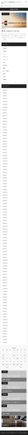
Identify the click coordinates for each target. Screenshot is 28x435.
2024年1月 (5, 155)
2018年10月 (5, 325)
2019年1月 (5, 316)
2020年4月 (5, 282)
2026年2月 (5, 95)
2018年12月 (5, 319)
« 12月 (7, 367)
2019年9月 (5, 294)
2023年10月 (5, 163)
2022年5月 (5, 212)
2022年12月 (5, 192)
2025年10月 (5, 107)
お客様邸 (4, 51)
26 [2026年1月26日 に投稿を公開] (3, 364)
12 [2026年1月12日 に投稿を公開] (3, 358)
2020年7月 (5, 274)
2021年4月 (5, 248)
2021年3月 (5, 251)
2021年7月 (5, 240)
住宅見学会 (5, 65)
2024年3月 (5, 149)
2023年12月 (5, 158)
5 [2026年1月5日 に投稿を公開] (3, 355)
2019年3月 (5, 311)
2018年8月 (5, 331)
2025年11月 (5, 104)
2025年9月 (5, 110)
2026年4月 (5, 90)
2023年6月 (5, 175)
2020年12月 (5, 260)
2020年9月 (5, 268)
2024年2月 (5, 152)
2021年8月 (5, 237)
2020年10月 (5, 265)
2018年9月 (5, 328)
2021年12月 (5, 226)
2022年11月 (5, 195)
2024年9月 (5, 132)
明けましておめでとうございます (10, 31)
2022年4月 (5, 214)
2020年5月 (5, 280)
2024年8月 (5, 135)
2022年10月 (5, 197)
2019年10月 (5, 291)
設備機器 (4, 79)
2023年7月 (5, 172)
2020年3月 (5, 285)
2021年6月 (5, 243)
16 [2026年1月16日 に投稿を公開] (17, 358)
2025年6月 (5, 118)
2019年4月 (5, 308)
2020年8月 (5, 271)
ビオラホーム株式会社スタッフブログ (13, 432)
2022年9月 (5, 200)
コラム (4, 54)
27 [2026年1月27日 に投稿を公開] (6, 364)
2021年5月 (5, 246)
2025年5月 (5, 121)
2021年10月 (5, 231)
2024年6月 (5, 141)
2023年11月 (5, 161)
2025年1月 (5, 127)
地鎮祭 (4, 68)
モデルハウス (5, 59)
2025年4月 (5, 124)
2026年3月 (5, 93)
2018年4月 (5, 342)
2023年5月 (5, 178)
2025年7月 (5, 115)
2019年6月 (5, 302)
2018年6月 (5, 336)
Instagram (5, 48)
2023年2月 (5, 186)
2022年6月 (5, 209)
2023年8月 (5, 169)
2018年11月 (5, 322)
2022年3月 (5, 217)
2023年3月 (5, 183)
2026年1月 (5, 98)
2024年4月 (5, 146)
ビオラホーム (5, 13)
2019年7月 (5, 299)
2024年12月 (5, 129)
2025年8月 (5, 112)
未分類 (4, 76)
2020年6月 (5, 277)
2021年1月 (5, 257)
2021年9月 (5, 234)
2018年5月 (5, 339)
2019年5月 (5, 305)
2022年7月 (5, 206)
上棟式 (4, 62)
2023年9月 (5, 166)
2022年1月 (5, 223)
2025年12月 (5, 101)
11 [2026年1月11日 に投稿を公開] (24, 355)
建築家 (4, 73)
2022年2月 (5, 220)
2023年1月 (5, 189)
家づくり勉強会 (6, 71)
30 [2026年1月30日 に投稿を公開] (17, 364)
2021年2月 (5, 254)
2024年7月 (5, 138)
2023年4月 (5, 180)
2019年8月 (5, 297)
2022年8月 (5, 203)
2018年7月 (5, 333)
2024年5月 (5, 144)
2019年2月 (5, 314)
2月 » (21, 367)
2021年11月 (5, 229)
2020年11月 (5, 263)
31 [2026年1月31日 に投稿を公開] (21, 364)
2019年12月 (5, 288)
